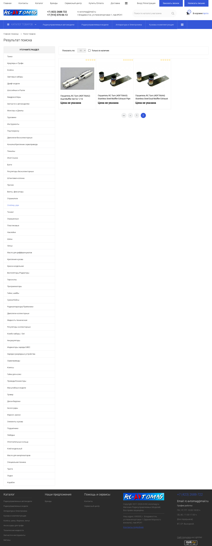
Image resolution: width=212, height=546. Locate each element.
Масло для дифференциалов (19, 252)
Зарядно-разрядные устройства (21, 354)
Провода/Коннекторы (16, 381)
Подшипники (12, 428)
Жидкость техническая (17, 320)
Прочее (10, 185)
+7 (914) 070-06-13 (57, 15)
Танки (9, 56)
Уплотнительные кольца (17, 442)
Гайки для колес (14, 374)
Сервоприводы (13, 361)
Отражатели (12, 198)
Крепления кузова (15, 259)
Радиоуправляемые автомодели (18, 501)
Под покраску (13, 131)
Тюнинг (10, 212)
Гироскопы (12, 280)
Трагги (10, 469)
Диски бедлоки (13, 401)
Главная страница (11, 34)
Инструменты (13, 124)
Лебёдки (11, 435)
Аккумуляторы (13, 340)
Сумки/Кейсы (13, 300)
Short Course (12, 158)
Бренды (54, 3)
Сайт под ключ (184, 537)
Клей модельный (14, 449)
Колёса (10, 70)
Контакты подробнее (133, 527)
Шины (10, 239)
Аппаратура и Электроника (15, 511)
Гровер (10, 394)
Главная (7, 3)
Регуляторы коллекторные (19, 327)
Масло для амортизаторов (18, 455)
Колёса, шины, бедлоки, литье (17, 521)
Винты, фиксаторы (15, 192)
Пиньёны (11, 151)
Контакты (23, 3)
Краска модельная (15, 266)
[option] (77, 79)
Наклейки (11, 232)
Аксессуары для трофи (14, 525)
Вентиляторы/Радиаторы (18, 273)
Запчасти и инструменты (14, 535)
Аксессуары (12, 408)
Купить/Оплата (96, 3)
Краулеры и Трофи (15, 63)
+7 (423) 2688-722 (57, 11)
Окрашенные (13, 219)
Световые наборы (15, 77)
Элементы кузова (15, 421)
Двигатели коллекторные (18, 313)
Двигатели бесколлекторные (19, 138)
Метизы (7, 540)
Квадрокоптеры (14, 97)
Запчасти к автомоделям (18, 104)
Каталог (39, 3)
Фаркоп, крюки (13, 415)
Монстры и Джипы (15, 110)
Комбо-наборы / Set (16, 334)
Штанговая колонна (15, 178)
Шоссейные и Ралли (16, 90)
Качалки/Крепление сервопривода (22, 144)
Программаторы (14, 286)
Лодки (10, 476)
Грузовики (11, 117)
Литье (10, 246)
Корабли (11, 482)
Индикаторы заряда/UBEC (18, 347)
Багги (9, 165)
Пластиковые (13, 225)
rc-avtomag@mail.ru (196, 501)
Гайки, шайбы (13, 293)
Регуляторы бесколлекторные (20, 171)
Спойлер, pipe (13, 205)
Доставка (115, 3)
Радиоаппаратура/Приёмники (20, 307)
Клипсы (10, 367)
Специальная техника (16, 462)
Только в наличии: (100, 50)
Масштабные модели (16, 388)
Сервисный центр (73, 3)
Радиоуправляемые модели (16, 506)
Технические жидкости (14, 530)
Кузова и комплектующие (15, 516)
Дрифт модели (13, 83)
